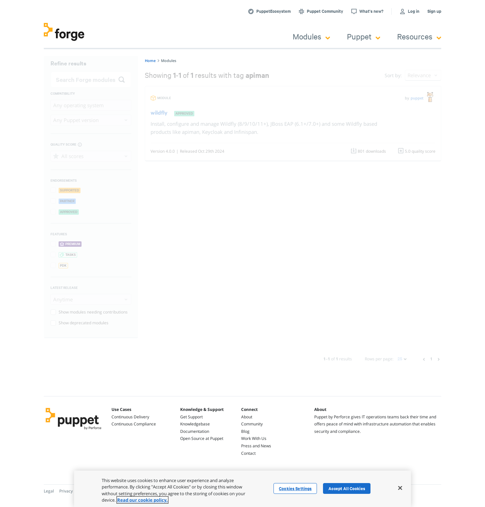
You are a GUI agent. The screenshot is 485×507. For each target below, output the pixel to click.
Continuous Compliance (133, 424)
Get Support (191, 417)
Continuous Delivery (130, 417)
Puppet (363, 36)
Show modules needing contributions (89, 312)
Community (252, 424)
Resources (419, 36)
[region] (242, 489)
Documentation (194, 431)
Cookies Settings (295, 488)
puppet (417, 97)
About (246, 417)
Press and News (256, 446)
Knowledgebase (195, 424)
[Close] (400, 487)
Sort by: (393, 75)
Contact (248, 453)
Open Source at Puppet (201, 438)
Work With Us (253, 438)
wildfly (159, 112)
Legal (49, 491)
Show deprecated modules (79, 323)
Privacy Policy (72, 491)
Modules (311, 36)
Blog (245, 431)
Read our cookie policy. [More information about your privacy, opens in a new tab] (142, 500)
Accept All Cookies (346, 488)
